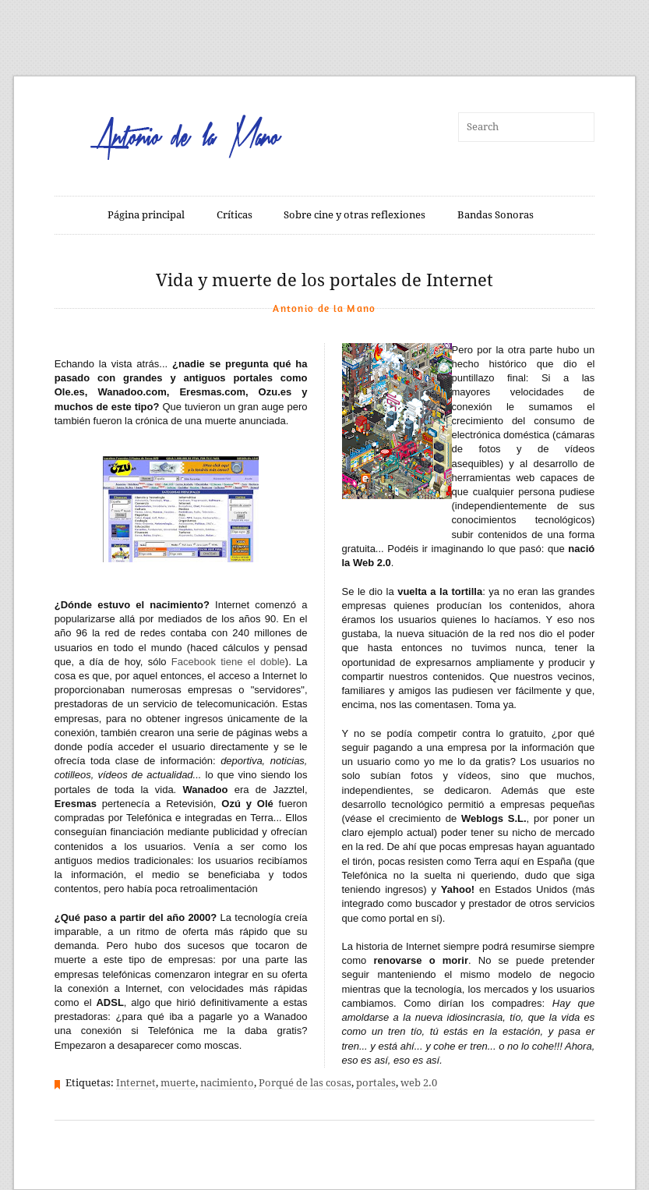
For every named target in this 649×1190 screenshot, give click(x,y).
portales (376, 1083)
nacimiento (227, 1083)
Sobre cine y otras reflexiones (354, 215)
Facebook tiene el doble (228, 662)
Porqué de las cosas (305, 1083)
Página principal (146, 215)
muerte (178, 1083)
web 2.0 (418, 1083)
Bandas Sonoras (495, 215)
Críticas (234, 215)
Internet (136, 1083)
